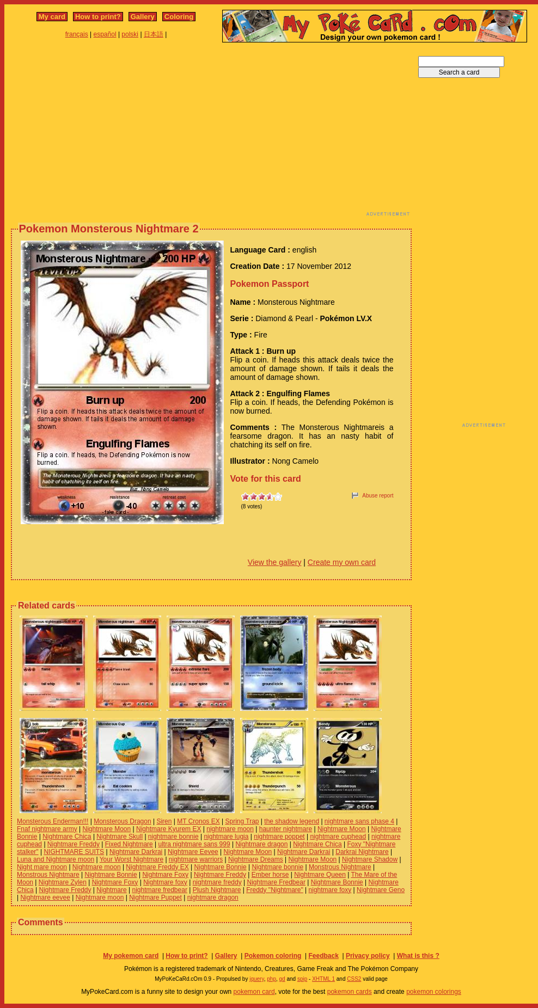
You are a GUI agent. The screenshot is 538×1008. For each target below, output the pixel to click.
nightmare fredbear (159, 890)
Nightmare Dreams (255, 859)
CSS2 (354, 979)
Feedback (323, 956)
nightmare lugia (226, 836)
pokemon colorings (433, 991)
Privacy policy (368, 956)
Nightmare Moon (107, 829)
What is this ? (418, 956)
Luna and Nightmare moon (55, 859)
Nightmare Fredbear (276, 882)
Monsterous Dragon (122, 821)
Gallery (143, 17)
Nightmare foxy (165, 882)
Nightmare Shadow (370, 859)
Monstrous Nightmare (340, 867)
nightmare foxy (330, 890)
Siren (164, 821)
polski (129, 34)
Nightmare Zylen (63, 882)
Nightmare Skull (119, 836)
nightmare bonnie (173, 836)
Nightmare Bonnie (220, 867)
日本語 (153, 34)
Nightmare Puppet (155, 897)
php (271, 979)
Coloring (178, 17)
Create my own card (342, 562)
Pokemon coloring (273, 956)
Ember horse (270, 874)
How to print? (98, 17)
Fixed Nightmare (129, 844)
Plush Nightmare (217, 890)
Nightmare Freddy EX (157, 867)
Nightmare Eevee (193, 852)
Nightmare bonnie (277, 867)
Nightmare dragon (261, 844)
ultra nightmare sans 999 (194, 844)
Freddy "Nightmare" (274, 890)
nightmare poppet (279, 836)
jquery (256, 979)
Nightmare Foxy (165, 874)
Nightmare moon (96, 867)
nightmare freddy (217, 882)
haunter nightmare (285, 829)
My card (52, 17)
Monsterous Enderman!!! (52, 821)
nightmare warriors (196, 859)
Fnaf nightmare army (47, 829)
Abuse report (377, 496)
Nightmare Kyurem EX (168, 829)
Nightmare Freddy (73, 844)
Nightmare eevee (45, 897)
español (105, 34)
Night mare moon (42, 867)
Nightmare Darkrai (135, 852)
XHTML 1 (323, 979)
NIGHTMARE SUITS (74, 852)
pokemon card (254, 991)
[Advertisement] (149, 132)
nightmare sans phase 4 (359, 821)
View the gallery (275, 562)
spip (302, 979)
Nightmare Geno (381, 890)
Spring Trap (242, 821)
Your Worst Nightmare (131, 859)
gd (282, 979)
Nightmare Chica (66, 836)
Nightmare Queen (320, 874)
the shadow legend (291, 821)
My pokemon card (130, 956)
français (76, 34)
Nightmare (111, 890)
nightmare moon (230, 829)
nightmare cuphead (338, 836)
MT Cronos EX (198, 821)
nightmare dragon (213, 897)
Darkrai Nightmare (361, 852)
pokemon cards (349, 991)
